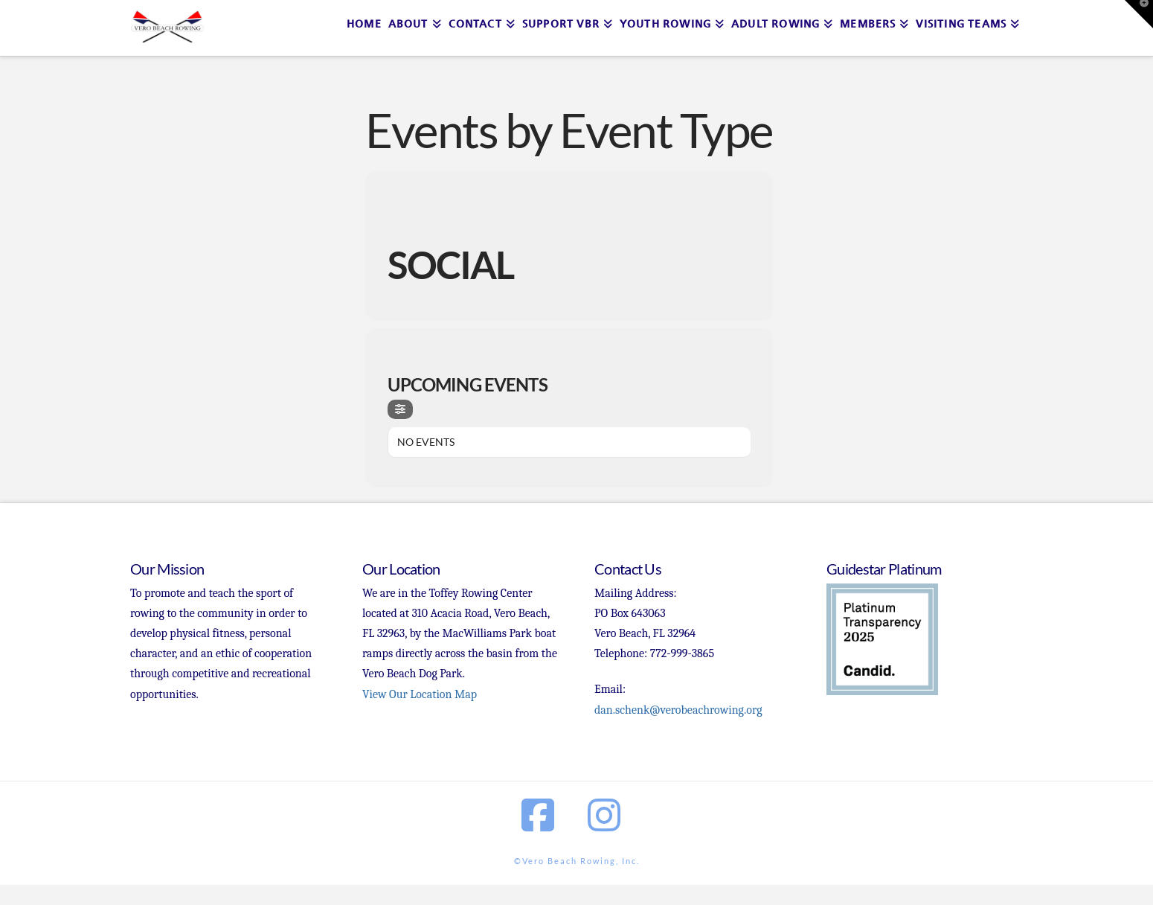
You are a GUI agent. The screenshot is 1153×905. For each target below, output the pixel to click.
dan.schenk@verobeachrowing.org (678, 710)
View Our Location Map (419, 694)
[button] (1139, 14)
